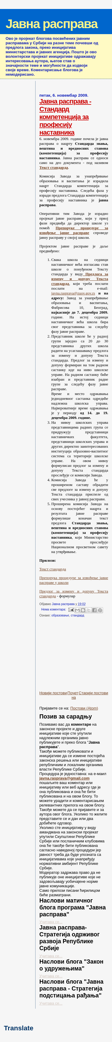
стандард (77, 615)
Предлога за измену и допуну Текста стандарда (79, 279)
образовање (60, 615)
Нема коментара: (54, 609)
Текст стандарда (52, 569)
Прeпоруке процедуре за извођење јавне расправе (73, 230)
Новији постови (53, 693)
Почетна (72, 695)
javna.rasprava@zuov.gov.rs (73, 293)
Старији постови (93, 693)
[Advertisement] (75, 656)
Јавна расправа (51, 23)
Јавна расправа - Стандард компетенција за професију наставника (65, 117)
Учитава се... (51, 922)
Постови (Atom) (84, 708)
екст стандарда (55, 167)
